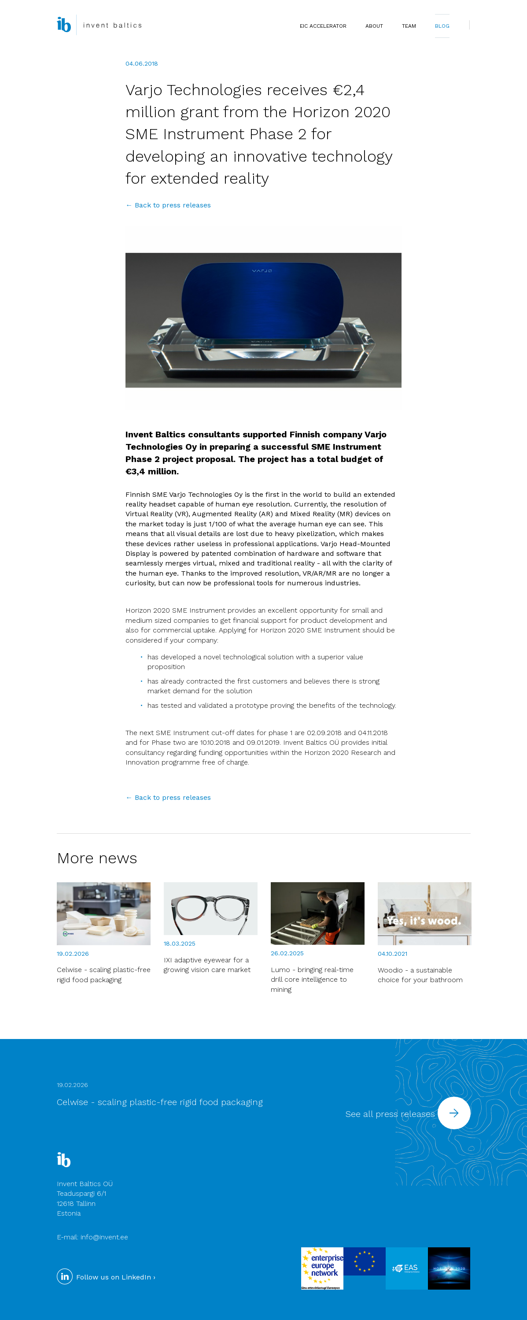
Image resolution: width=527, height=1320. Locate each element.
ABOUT (374, 26)
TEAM (409, 26)
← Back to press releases (168, 205)
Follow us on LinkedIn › (106, 1277)
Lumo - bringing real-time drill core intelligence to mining (312, 979)
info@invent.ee (104, 1237)
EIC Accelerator (323, 26)
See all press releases (408, 1114)
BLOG (442, 26)
